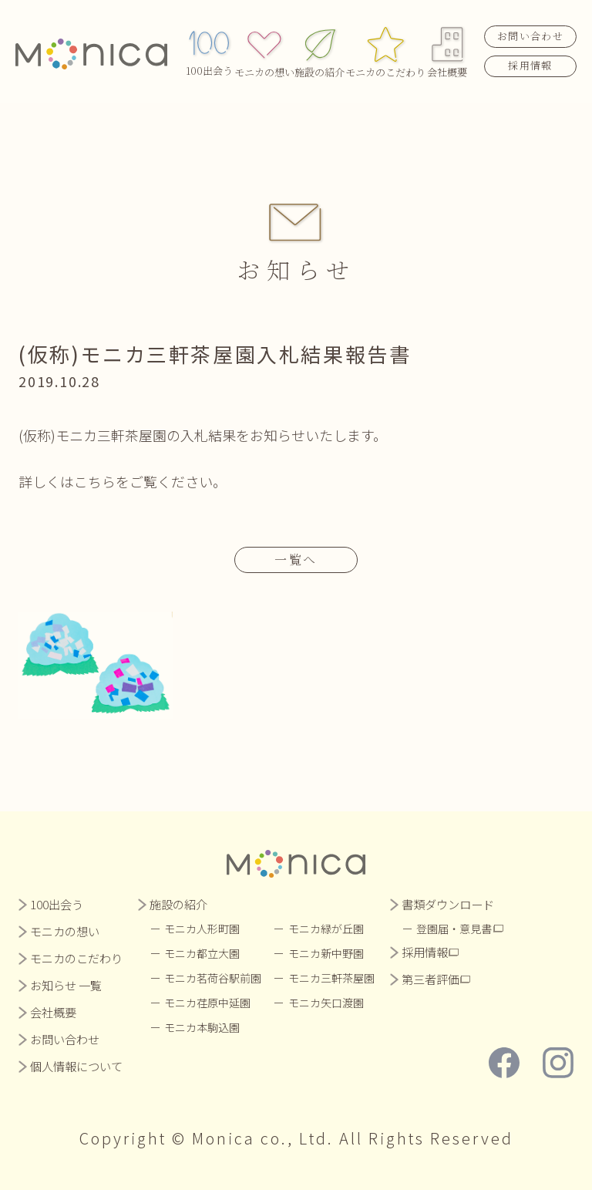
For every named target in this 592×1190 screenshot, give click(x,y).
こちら (95, 481)
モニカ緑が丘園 (327, 928)
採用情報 (530, 63)
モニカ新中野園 (327, 953)
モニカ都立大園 (202, 953)
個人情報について (76, 1066)
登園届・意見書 (455, 928)
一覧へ (296, 559)
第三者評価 (431, 979)
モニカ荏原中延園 (208, 1002)
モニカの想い (264, 49)
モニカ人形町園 (202, 928)
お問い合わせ (530, 33)
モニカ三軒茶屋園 (332, 978)
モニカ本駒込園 (202, 1027)
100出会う (209, 49)
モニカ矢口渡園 (327, 1002)
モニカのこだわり (385, 49)
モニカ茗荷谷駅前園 (213, 978)
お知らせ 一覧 (66, 985)
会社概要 (447, 49)
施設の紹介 (319, 49)
